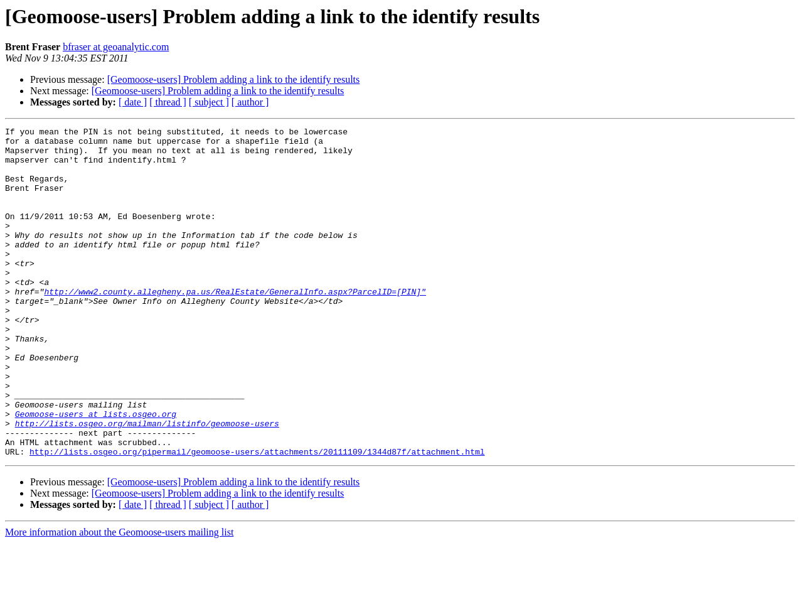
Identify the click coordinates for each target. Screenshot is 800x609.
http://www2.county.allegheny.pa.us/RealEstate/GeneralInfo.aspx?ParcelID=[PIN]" (234, 325)
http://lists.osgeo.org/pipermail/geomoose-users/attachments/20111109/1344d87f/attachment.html (256, 517)
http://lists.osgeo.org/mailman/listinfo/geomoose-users (147, 483)
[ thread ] (167, 102)
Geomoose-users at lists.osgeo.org (95, 472)
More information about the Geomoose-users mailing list (119, 598)
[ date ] (133, 102)
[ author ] (250, 102)
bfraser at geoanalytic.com (116, 46)
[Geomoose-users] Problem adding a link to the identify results (233, 79)
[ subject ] (209, 102)
